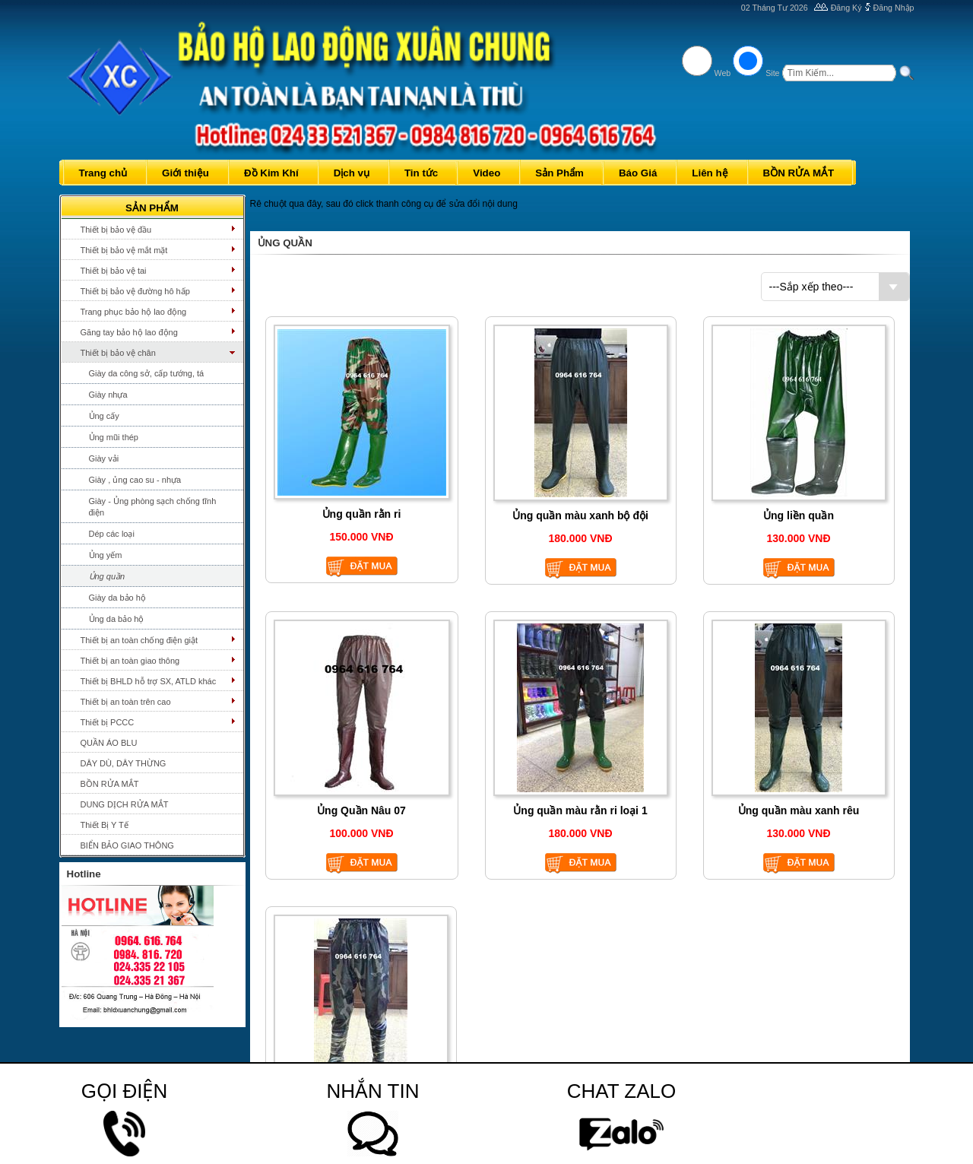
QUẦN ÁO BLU (109, 742)
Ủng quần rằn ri (361, 514)
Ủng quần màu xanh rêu (799, 810)
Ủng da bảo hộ (116, 618)
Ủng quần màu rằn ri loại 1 (580, 810)
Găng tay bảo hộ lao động (129, 332)
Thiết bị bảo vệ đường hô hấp (135, 291)
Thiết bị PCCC (108, 722)
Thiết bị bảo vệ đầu (116, 229)
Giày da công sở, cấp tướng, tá (146, 373)
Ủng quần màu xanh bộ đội (580, 515)
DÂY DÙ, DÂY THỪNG (123, 763)
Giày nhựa (108, 394)
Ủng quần (107, 576)
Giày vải (104, 458)
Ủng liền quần (798, 515)
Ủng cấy (104, 415)
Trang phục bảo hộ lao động (134, 311)
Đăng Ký (846, 7)
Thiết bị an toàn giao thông (130, 660)
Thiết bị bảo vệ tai (114, 270)
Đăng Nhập (893, 7)
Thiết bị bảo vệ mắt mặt (124, 250)
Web (723, 73)
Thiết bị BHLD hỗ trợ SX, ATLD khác (149, 681)
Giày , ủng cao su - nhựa (135, 479)
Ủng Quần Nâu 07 (361, 810)
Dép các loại (112, 533)
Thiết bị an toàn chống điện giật (139, 640)
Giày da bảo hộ (117, 597)
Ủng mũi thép (113, 437)
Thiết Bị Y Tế (104, 824)
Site (772, 73)
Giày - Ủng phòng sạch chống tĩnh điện (153, 506)
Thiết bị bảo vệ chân (118, 352)
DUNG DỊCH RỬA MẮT (125, 804)
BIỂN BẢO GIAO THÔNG (127, 845)
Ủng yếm (105, 555)
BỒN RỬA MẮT (110, 783)
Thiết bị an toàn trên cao (126, 701)
